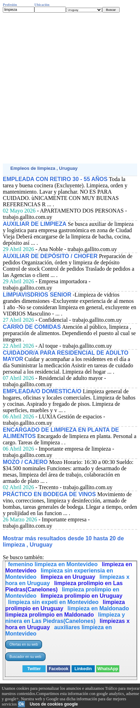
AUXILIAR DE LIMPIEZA (34, 224)
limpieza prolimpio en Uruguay (81, 596)
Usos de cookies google (54, 704)
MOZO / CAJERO (25, 462)
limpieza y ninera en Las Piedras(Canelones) (65, 618)
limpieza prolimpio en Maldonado (49, 615)
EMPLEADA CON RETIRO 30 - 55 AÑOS (55, 179)
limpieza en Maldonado (98, 608)
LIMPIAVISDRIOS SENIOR (37, 295)
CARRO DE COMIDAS (32, 327)
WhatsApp (107, 668)
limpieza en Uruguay (68, 577)
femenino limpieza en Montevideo (53, 564)
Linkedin (83, 668)
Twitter (34, 668)
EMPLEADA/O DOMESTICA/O (42, 391)
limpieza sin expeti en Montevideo (53, 602)
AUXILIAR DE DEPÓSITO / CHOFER (50, 256)
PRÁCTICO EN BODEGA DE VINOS (49, 494)
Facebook (58, 668)
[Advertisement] (70, 88)
